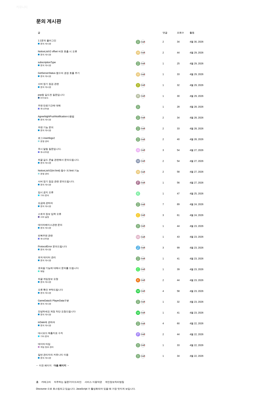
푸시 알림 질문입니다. (49, 149)
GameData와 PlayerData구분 (53, 300)
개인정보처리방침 (114, 382)
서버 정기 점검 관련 (48, 84)
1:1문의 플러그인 (47, 40)
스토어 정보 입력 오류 (49, 214)
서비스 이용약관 (93, 382)
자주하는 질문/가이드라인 (68, 382)
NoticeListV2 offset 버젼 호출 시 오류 (57, 51)
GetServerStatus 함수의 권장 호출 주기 (59, 73)
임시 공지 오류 (46, 192)
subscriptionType (47, 62)
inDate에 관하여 (46, 322)
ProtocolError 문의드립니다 (52, 246)
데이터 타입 (44, 344)
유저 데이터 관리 (47, 257)
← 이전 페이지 (44, 365)
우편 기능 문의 (46, 127)
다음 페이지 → (61, 365)
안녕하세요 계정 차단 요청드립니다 (57, 311)
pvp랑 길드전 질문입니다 (51, 94)
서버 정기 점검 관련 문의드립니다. (56, 181)
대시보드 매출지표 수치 (50, 333)
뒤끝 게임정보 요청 (48, 279)
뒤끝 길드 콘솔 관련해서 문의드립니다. (58, 159)
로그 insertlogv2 (46, 138)
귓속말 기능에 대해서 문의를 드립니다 (58, 268)
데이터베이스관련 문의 (50, 224)
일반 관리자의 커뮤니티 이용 (53, 354)
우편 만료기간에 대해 (49, 105)
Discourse (41, 388)
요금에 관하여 (45, 203)
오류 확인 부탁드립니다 (50, 289)
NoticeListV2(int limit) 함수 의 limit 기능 (58, 170)
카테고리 (46, 382)
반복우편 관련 (45, 235)
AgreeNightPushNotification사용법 (56, 116)
